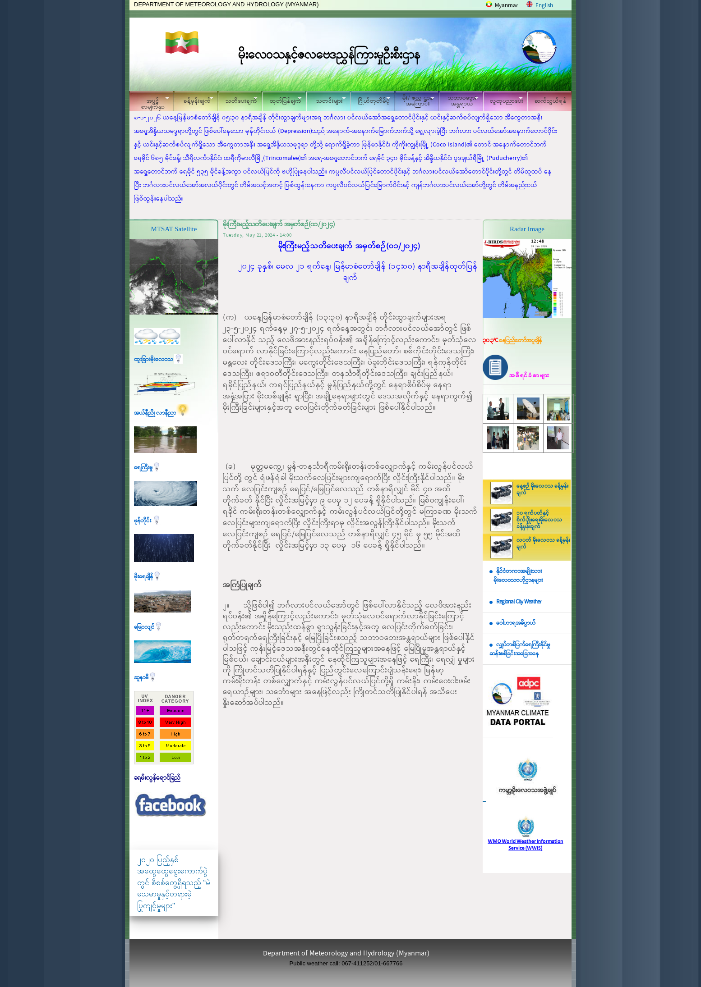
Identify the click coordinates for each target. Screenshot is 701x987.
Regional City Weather (518, 602)
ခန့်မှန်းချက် (193, 100)
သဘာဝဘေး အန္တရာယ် (459, 101)
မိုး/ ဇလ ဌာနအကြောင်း (414, 101)
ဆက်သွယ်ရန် (551, 101)
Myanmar (506, 5)
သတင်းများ (326, 100)
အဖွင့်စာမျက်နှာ (149, 102)
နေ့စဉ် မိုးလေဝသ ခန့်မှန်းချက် (542, 490)
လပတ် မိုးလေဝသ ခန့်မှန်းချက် (543, 544)
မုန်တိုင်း (147, 520)
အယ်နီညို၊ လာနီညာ (161, 413)
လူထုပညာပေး (503, 100)
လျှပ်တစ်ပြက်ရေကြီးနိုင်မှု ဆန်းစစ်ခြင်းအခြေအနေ (519, 649)
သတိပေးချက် (238, 100)
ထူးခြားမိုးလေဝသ (158, 359)
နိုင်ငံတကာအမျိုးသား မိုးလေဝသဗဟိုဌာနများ (516, 576)
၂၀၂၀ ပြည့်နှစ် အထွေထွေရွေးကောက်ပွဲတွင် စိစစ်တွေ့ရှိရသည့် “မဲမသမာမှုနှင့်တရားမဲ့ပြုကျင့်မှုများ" (173, 882)
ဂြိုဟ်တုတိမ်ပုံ (370, 100)
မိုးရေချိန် (147, 576)
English (544, 5)
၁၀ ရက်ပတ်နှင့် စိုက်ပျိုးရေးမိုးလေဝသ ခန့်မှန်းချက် (539, 520)
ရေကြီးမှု (147, 467)
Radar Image (527, 229)
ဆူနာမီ (145, 677)
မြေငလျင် (148, 627)
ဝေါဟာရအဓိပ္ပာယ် (515, 623)
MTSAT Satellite (174, 229)
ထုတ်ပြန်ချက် (282, 100)
